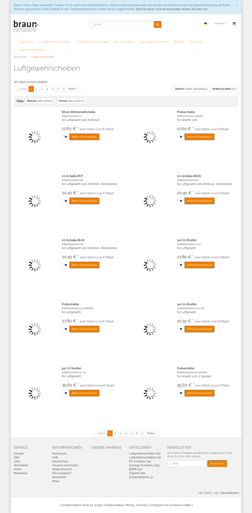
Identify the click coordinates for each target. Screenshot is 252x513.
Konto (17, 469)
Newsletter (59, 477)
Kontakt (19, 453)
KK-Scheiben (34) (140, 461)
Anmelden (220, 23)
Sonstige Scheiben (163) (144, 465)
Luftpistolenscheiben (92, 42)
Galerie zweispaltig (191, 89)
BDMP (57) (135, 469)
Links (17, 461)
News (55, 481)
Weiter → (73, 89)
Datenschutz (60, 461)
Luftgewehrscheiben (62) (145, 453)
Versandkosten (229, 492)
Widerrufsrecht (62, 469)
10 (224, 89)
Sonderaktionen (32, 50)
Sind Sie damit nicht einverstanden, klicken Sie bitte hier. (172, 9)
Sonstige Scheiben (154, 42)
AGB (55, 457)
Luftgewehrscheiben (55, 42)
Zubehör (196, 42)
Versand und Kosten (65, 465)
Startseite (27, 42)
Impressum (59, 453)
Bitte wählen (40, 101)
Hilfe (17, 457)
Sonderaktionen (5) (141, 477)
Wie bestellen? (61, 473)
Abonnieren (217, 463)
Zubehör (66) (137, 473)
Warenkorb (21, 465)
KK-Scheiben (124, 42)
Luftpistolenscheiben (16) (145, 457)
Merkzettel (20, 473)
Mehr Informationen (84, 136)
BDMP (179, 42)
